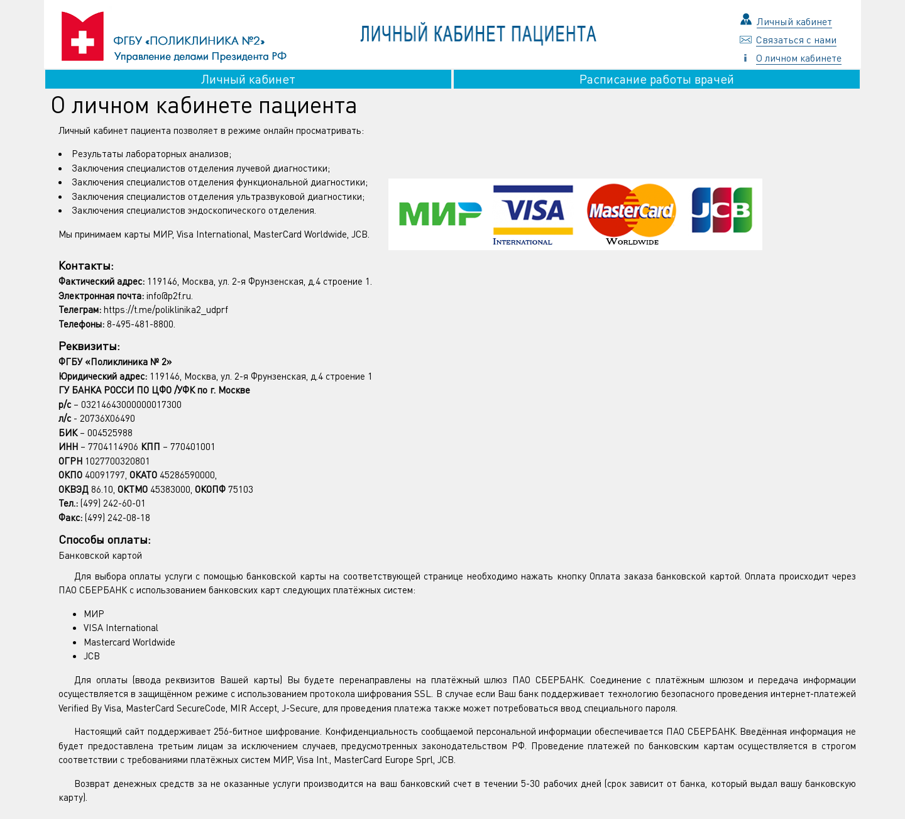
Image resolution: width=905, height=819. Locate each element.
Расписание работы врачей (656, 79)
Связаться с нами (796, 39)
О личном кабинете (799, 57)
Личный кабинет (794, 21)
